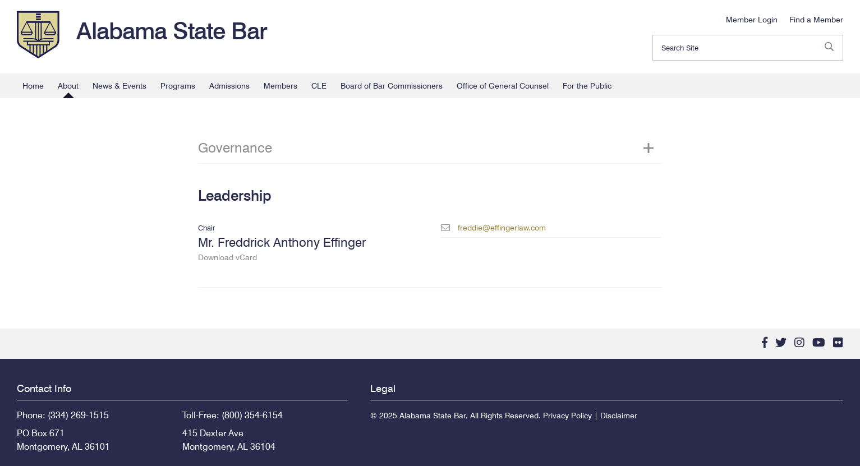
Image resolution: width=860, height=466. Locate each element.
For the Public (587, 85)
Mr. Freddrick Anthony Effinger (308, 248)
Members (280, 85)
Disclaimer (618, 415)
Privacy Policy (567, 415)
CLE (318, 85)
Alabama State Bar (171, 31)
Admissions (229, 85)
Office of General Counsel (503, 85)
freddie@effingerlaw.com (502, 227)
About (68, 85)
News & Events (119, 85)
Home (33, 85)
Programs (177, 85)
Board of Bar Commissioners (392, 85)
